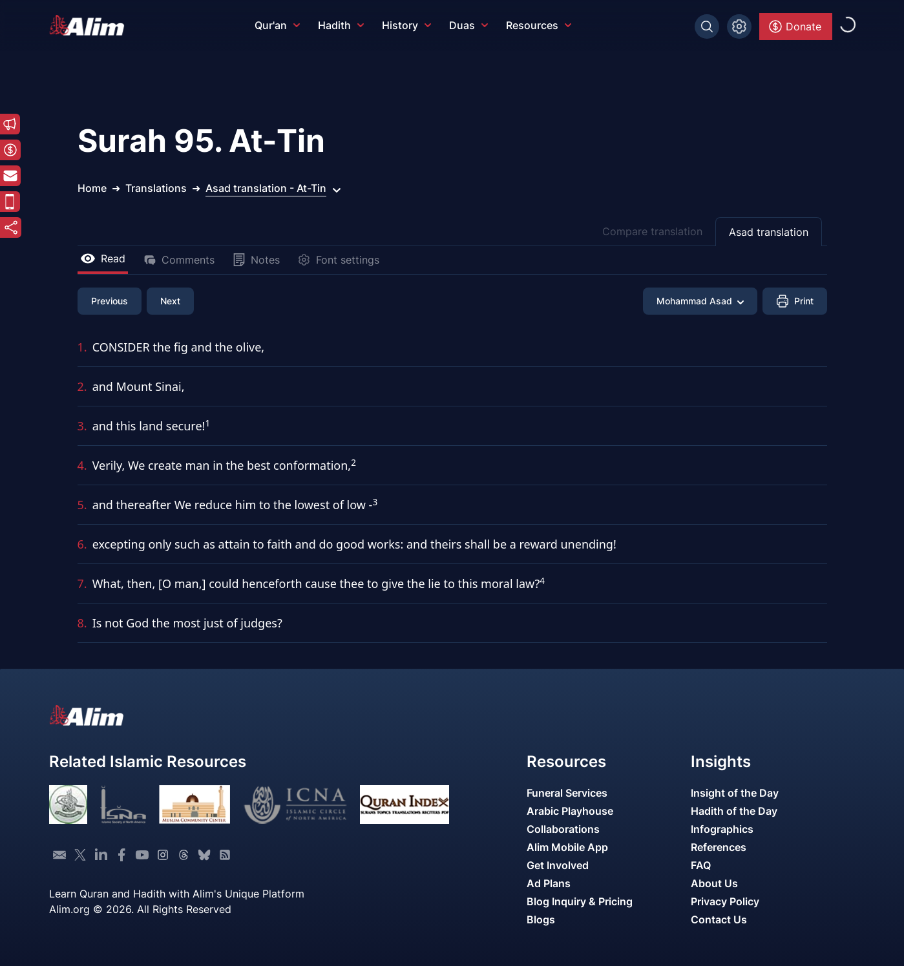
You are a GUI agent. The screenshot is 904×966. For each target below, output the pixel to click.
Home (92, 188)
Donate (794, 26)
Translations (156, 188)
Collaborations (563, 829)
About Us (714, 883)
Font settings (338, 259)
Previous (109, 300)
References (718, 847)
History (406, 25)
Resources (538, 25)
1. (82, 347)
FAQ (701, 865)
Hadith (341, 25)
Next (170, 300)
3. (82, 426)
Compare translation (652, 231)
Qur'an (277, 25)
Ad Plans (549, 883)
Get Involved (558, 865)
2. (82, 386)
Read (102, 258)
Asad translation (768, 232)
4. (82, 465)
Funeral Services (567, 792)
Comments (179, 259)
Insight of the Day (735, 792)
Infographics (722, 829)
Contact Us (719, 919)
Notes (256, 259)
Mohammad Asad (700, 300)
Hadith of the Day (734, 810)
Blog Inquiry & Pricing (580, 901)
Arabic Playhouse (570, 810)
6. (82, 544)
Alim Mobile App (567, 847)
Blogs (541, 919)
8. (82, 623)
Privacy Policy (725, 901)
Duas (468, 25)
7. (82, 583)
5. (82, 504)
